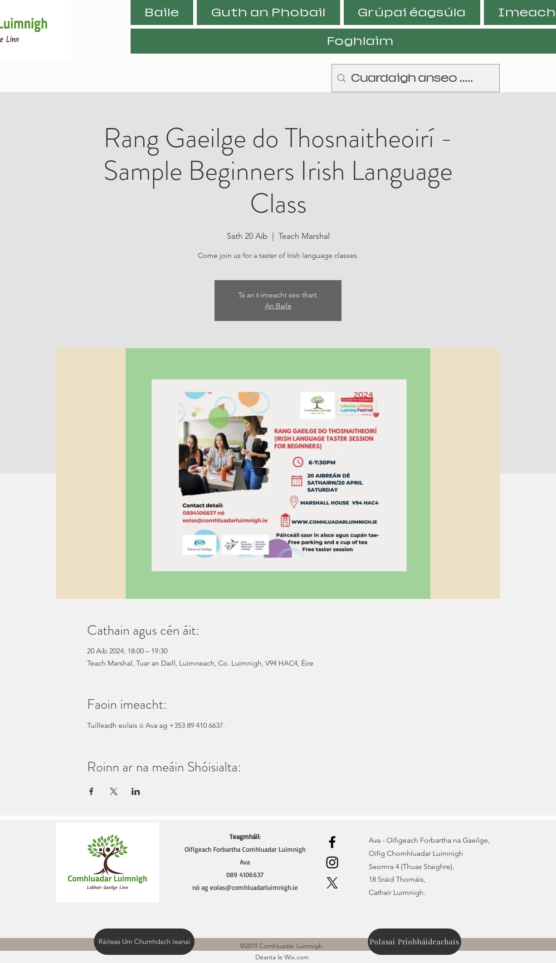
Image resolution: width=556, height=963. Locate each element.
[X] (332, 883)
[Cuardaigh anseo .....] (415, 78)
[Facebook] (332, 842)
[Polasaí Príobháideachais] (414, 941)
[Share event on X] (113, 791)
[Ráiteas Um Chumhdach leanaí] (144, 941)
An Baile (278, 305)
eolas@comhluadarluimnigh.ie (254, 887)
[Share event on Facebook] (91, 791)
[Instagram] (332, 862)
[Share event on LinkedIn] (136, 791)
